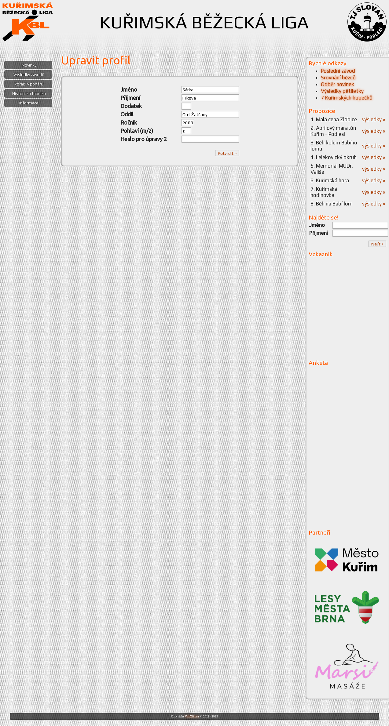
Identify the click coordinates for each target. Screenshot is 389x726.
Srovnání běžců (338, 77)
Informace (29, 102)
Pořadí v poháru (28, 84)
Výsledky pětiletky (342, 91)
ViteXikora (192, 716)
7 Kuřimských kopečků (346, 98)
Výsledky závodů (28, 74)
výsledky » (373, 119)
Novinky (29, 65)
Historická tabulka (29, 93)
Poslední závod (338, 71)
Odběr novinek (337, 84)
